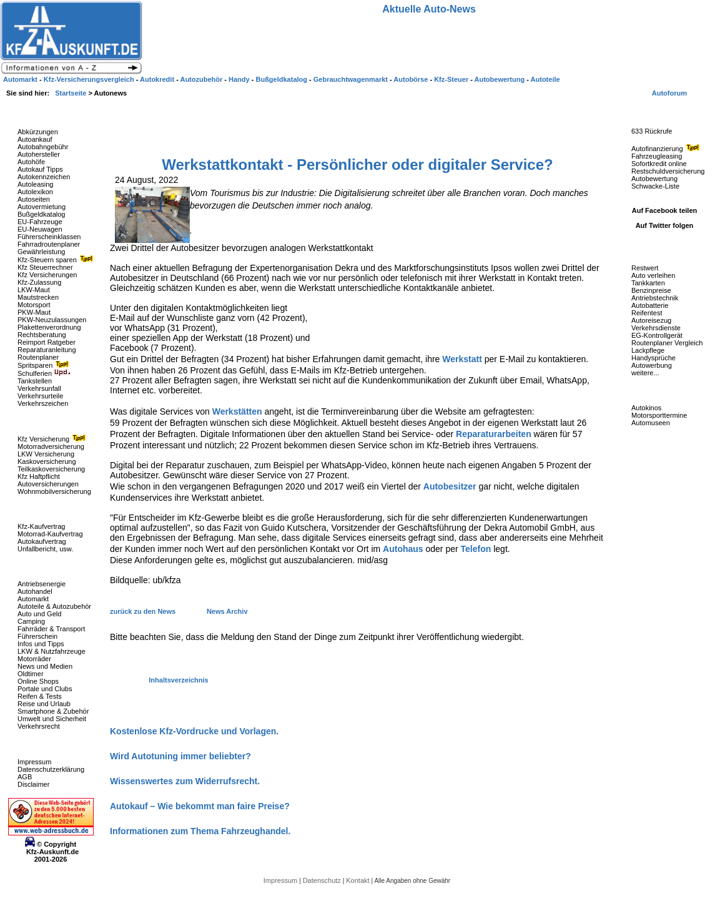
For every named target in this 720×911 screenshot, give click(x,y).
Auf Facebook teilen (665, 210)
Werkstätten (237, 411)
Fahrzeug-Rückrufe (652, 112)
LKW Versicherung (45, 454)
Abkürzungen (37, 131)
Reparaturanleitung (46, 349)
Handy (240, 79)
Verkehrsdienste (656, 328)
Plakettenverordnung (49, 327)
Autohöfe (31, 161)
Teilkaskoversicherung (51, 469)
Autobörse (411, 79)
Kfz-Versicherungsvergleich (90, 79)
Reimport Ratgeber (46, 342)
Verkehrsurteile (40, 396)
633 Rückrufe (651, 131)
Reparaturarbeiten (493, 434)
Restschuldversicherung (667, 171)
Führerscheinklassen (49, 236)
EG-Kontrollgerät (657, 335)
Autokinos (646, 407)
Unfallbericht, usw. (45, 549)
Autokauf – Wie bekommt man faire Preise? (200, 806)
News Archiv (227, 611)
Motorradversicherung (50, 446)
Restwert (644, 268)
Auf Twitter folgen (665, 225)
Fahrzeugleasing (656, 156)
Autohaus (403, 549)
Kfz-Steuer (452, 79)
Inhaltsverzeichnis (178, 680)
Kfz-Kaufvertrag (41, 526)
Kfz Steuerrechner (45, 267)
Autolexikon (35, 191)
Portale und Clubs (44, 688)
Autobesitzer (449, 486)
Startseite (71, 93)
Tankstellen (34, 381)
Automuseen (650, 422)
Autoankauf (34, 139)
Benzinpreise (651, 290)
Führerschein (37, 636)
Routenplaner (38, 357)
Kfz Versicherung (53, 439)
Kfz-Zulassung (39, 282)
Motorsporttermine (659, 415)
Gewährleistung (41, 251)
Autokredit (158, 79)
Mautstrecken (38, 297)
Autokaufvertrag (41, 541)
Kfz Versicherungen (47, 274)
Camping (31, 621)
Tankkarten (648, 283)
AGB (24, 777)
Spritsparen (44, 365)
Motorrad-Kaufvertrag (50, 534)
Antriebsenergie (41, 584)
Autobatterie (649, 305)
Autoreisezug (651, 320)
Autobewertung (654, 178)
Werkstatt (462, 359)
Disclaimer (33, 784)
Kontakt (358, 880)
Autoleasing (35, 184)
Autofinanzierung (667, 148)
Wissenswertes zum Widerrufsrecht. (185, 781)
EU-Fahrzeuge (39, 221)
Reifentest (647, 313)
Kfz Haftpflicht (38, 476)
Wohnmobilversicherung (54, 491)
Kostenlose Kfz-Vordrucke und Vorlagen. (194, 731)
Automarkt (33, 599)
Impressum (34, 762)
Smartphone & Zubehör (53, 711)
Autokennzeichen (43, 176)
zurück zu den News (143, 611)
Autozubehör (202, 79)
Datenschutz (323, 880)
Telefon (476, 549)
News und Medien (44, 666)
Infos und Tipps (40, 644)
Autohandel (34, 591)
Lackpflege (647, 350)
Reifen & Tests (39, 696)
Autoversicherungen (48, 484)
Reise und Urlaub (44, 703)
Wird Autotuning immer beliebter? (180, 756)
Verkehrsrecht (38, 726)
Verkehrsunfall (39, 388)
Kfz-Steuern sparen (56, 259)
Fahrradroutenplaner (48, 244)
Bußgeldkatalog (41, 214)
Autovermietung (41, 206)
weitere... (645, 373)
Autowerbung (651, 365)
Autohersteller (38, 154)
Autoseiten (33, 199)
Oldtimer (30, 673)
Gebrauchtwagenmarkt (351, 79)
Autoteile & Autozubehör (54, 606)
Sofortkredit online (659, 163)
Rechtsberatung (41, 334)
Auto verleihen (653, 275)
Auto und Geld (39, 614)
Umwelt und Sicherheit (51, 718)
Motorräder (34, 658)
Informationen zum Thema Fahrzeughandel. (200, 831)
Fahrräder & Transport (51, 629)
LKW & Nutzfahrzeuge (51, 651)
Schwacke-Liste (655, 186)
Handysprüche (653, 358)
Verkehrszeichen (42, 403)
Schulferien (44, 373)
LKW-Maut (33, 289)
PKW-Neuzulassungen (51, 319)
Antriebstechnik (654, 298)
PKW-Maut (34, 312)
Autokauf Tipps (40, 169)
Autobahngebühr (42, 146)
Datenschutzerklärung (50, 769)
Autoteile (545, 79)
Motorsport (34, 304)
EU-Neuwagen (39, 229)
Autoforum (669, 93)
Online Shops (38, 681)
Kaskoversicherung (46, 461)
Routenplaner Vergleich (667, 343)
